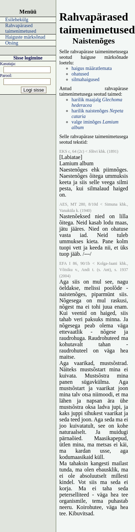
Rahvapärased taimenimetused (20, 28)
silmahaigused (85, 79)
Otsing (11, 43)
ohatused (80, 74)
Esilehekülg (16, 19)
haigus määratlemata (92, 68)
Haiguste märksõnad (25, 37)
